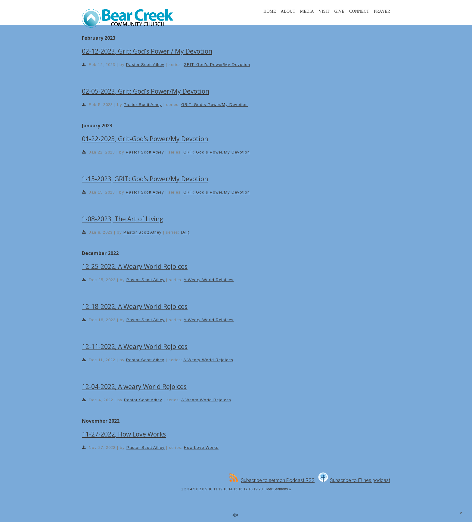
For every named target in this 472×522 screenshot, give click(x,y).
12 (220, 489)
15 (235, 489)
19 (255, 489)
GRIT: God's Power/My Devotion (217, 64)
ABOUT (288, 11)
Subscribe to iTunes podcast (354, 480)
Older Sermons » (277, 489)
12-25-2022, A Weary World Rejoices (135, 266)
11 (215, 489)
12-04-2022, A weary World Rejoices (134, 386)
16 (240, 489)
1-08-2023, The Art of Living (122, 219)
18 (251, 489)
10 (210, 489)
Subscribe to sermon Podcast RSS (272, 480)
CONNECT (359, 11)
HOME (269, 11)
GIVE (339, 11)
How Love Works (201, 447)
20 (260, 489)
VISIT (324, 11)
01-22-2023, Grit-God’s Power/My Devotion (145, 139)
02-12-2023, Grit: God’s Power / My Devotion (147, 51)
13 (225, 489)
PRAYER (382, 11)
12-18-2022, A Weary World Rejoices (135, 306)
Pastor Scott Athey (145, 64)
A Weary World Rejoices (209, 280)
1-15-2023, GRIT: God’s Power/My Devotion (145, 179)
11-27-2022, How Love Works (124, 434)
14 (230, 489)
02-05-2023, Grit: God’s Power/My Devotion (145, 91)
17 (245, 489)
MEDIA (307, 11)
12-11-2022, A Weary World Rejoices (135, 346)
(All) (185, 232)
